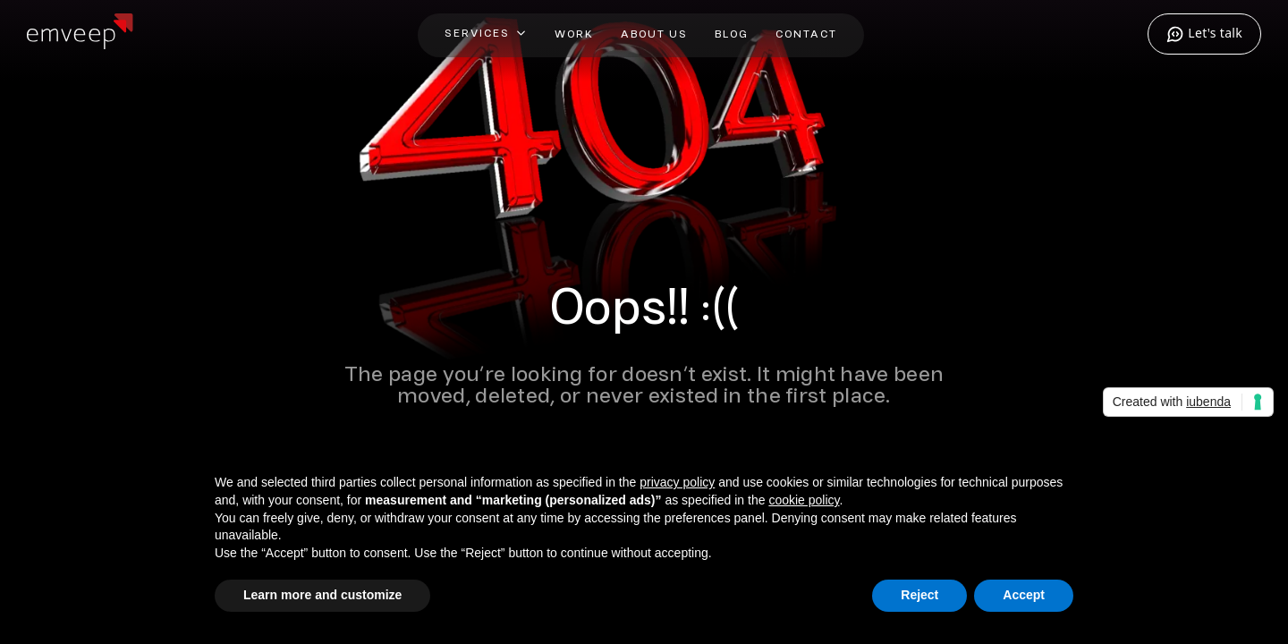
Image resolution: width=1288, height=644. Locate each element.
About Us (654, 34)
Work (574, 34)
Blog (732, 34)
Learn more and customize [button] (322, 596)
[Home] (80, 42)
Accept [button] (1024, 596)
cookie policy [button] (803, 500)
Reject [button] (919, 596)
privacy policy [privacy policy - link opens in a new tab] (677, 483)
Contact (806, 34)
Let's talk (1204, 34)
